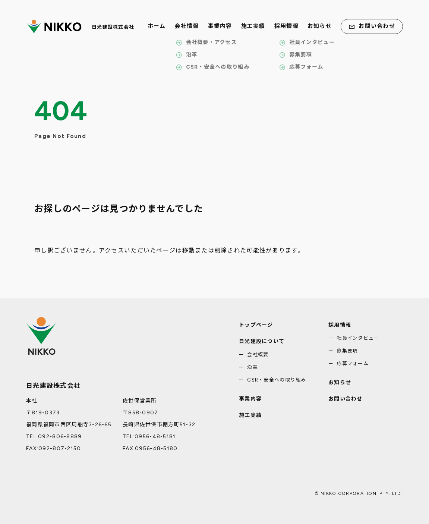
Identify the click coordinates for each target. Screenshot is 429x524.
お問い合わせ (371, 26)
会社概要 (257, 354)
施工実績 (253, 26)
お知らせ (319, 26)
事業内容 (220, 26)
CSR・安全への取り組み (276, 380)
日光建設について (261, 341)
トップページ (256, 325)
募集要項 (347, 351)
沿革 (252, 367)
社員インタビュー (358, 338)
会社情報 (186, 26)
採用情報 (286, 26)
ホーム (157, 26)
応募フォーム (353, 363)
